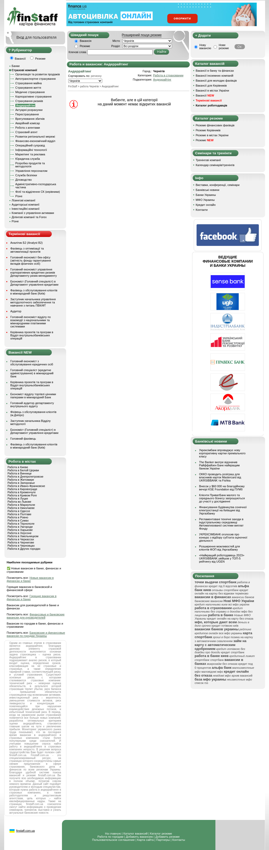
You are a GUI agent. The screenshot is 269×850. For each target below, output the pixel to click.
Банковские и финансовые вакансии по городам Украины (36, 634)
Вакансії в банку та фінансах (215, 70)
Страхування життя (28, 87)
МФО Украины (205, 199)
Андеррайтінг (162, 79)
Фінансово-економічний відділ (35, 141)
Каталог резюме (161, 833)
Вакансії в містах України (212, 90)
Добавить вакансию (139, 836)
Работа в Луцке (18, 498)
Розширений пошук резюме (142, 35)
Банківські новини (207, 189)
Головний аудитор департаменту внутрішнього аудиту (32, 404)
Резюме (85, 46)
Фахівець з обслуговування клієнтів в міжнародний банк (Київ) (34, 292)
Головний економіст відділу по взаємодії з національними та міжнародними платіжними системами (30, 321)
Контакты (178, 839)
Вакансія (85, 40)
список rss (201, 682)
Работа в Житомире (21, 479)
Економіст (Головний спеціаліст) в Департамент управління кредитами (34, 283)
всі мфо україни (238, 604)
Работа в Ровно (18, 517)
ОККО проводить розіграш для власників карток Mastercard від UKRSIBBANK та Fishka (220, 477)
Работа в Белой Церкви (23, 470)
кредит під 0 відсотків (223, 586)
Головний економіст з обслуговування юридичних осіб (31, 363)
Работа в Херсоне (20, 533)
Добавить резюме (167, 836)
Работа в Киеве (18, 467)
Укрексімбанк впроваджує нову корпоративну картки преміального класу (222, 453)
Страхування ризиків (29, 101)
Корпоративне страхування (33, 96)
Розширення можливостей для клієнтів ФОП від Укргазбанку (219, 548)
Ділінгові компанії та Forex (29, 217)
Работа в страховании (168, 75)
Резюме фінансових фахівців (215, 125)
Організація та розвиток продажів (37, 74)
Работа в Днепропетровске (25, 476)
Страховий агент (26, 132)
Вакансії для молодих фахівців (216, 80)
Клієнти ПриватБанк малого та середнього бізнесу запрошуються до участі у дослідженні (222, 498)
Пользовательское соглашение (113, 839)
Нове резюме (224, 46)
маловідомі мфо (212, 671)
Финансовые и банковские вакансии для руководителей (36, 616)
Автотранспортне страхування (35, 78)
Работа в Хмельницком (23, 536)
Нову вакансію (205, 46)
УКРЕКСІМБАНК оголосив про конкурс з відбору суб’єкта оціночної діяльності (223, 537)
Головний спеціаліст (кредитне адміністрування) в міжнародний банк (32, 373)
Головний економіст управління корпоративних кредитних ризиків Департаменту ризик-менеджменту (33, 272)
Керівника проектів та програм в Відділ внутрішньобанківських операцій (31, 335)
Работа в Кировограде (22, 489)
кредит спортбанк (232, 652)
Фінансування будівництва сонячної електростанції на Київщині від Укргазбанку (223, 510)
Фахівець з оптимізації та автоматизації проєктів (27, 250)
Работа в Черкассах (21, 539)
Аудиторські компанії (25, 204)
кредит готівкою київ (224, 625)
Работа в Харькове (20, 529)
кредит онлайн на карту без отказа (230, 618)
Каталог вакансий (135, 833)
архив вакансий (242, 675)
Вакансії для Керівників (211, 85)
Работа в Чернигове (21, 542)
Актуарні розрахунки (29, 109)
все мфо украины (230, 633)
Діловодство (23, 179)
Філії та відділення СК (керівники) (37, 191)
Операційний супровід (30, 145)
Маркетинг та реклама (30, 154)
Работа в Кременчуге (22, 492)
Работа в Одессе (19, 511)
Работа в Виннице (20, 473)
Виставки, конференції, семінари (218, 184)
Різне (18, 196)
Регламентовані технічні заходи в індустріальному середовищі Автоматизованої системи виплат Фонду (221, 524)
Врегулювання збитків (30, 118)
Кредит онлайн (206, 204)
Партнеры (163, 839)
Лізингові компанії (23, 200)
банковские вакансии (209, 601)
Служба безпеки (26, 175)
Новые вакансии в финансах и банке (30, 579)
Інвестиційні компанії (25, 208)
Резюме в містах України (212, 135)
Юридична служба (27, 158)
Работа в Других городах (24, 548)
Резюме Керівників (208, 130)
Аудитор (15, 311)
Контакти (202, 209)
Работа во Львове (19, 501)
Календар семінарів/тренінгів (215, 165)
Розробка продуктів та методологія (30, 165)
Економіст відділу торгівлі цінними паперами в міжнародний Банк (33, 396)
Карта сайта (145, 839)
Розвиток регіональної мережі (35, 136)
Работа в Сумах (18, 520)
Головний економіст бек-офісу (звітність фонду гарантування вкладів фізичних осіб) (30, 260)
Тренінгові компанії (208, 160)
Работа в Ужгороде (20, 526)
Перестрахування (27, 114)
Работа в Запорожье (21, 482)
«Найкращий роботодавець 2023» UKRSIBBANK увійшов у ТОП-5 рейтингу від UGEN (221, 558)
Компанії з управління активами (33, 212)
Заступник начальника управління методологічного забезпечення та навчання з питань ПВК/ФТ (33, 302)
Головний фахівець (23, 438)
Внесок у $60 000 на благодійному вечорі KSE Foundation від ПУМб (222, 488)
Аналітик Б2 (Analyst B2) (26, 242)
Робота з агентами (27, 127)
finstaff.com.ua (25, 830)
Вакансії (205, 95)
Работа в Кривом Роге (22, 495)
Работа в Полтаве (19, 514)
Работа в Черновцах (21, 545)
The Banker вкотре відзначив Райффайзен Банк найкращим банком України (219, 465)
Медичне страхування (30, 92)
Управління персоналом (31, 170)
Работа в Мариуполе (21, 504)
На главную (113, 833)
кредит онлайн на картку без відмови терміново (222, 591)
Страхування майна (28, 83)
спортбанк (217, 659)
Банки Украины (206, 194)
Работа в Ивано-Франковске (26, 486)
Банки (16, 65)
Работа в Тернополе (21, 523)
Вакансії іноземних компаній (214, 75)
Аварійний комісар (27, 123)
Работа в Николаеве (21, 507)
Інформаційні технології (31, 149)
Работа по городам (110, 836)
